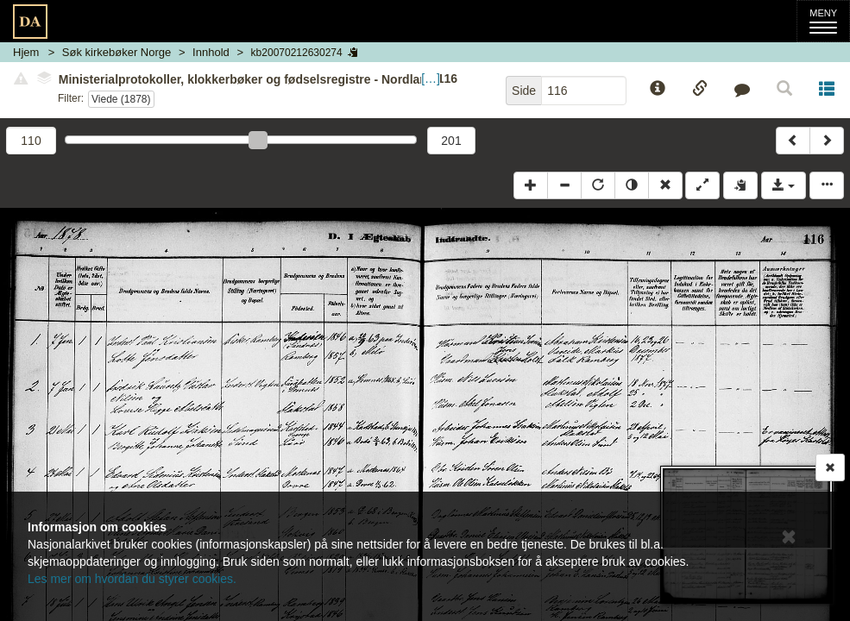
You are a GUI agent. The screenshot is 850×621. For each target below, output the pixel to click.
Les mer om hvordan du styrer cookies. (132, 579)
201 (451, 140)
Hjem (26, 52)
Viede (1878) (121, 99)
